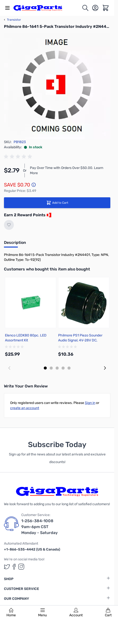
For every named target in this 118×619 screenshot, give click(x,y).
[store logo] (40, 8)
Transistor (12, 20)
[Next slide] (104, 368)
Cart (108, 612)
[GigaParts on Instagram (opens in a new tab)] (21, 567)
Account (76, 612)
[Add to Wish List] (9, 225)
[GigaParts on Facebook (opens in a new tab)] (14, 567)
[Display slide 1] (45, 368)
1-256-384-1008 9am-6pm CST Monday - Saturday (39, 527)
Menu (42, 612)
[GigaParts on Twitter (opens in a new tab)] (7, 567)
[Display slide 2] (51, 368)
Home (11, 612)
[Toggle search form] (85, 8)
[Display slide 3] (57, 368)
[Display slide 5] (69, 368)
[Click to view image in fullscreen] (57, 86)
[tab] (15, 244)
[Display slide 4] (63, 368)
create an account (24, 408)
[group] (19, 157)
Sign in (90, 403)
